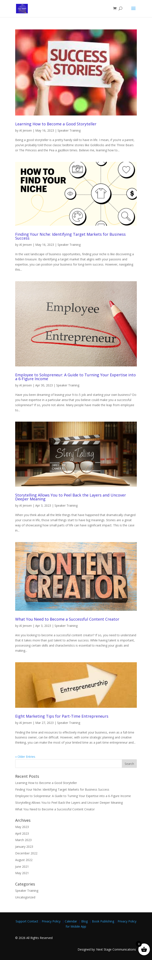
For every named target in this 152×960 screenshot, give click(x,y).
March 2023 (23, 840)
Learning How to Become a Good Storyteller (55, 123)
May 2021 (22, 873)
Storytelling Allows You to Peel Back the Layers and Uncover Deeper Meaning (70, 496)
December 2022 (26, 853)
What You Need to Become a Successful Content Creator (67, 619)
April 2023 (22, 833)
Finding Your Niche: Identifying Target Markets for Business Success (70, 236)
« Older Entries (25, 757)
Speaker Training (69, 130)
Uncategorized (25, 897)
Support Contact (27, 921)
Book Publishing (103, 921)
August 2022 (23, 860)
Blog (85, 921)
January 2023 (24, 847)
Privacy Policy (52, 921)
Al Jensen (25, 130)
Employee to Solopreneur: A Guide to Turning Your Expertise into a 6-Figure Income (75, 376)
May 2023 (22, 827)
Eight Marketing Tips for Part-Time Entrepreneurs (61, 716)
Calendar (72, 921)
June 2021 (22, 866)
